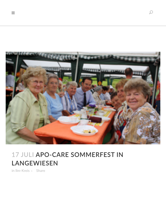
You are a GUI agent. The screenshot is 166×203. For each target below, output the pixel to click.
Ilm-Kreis (22, 170)
